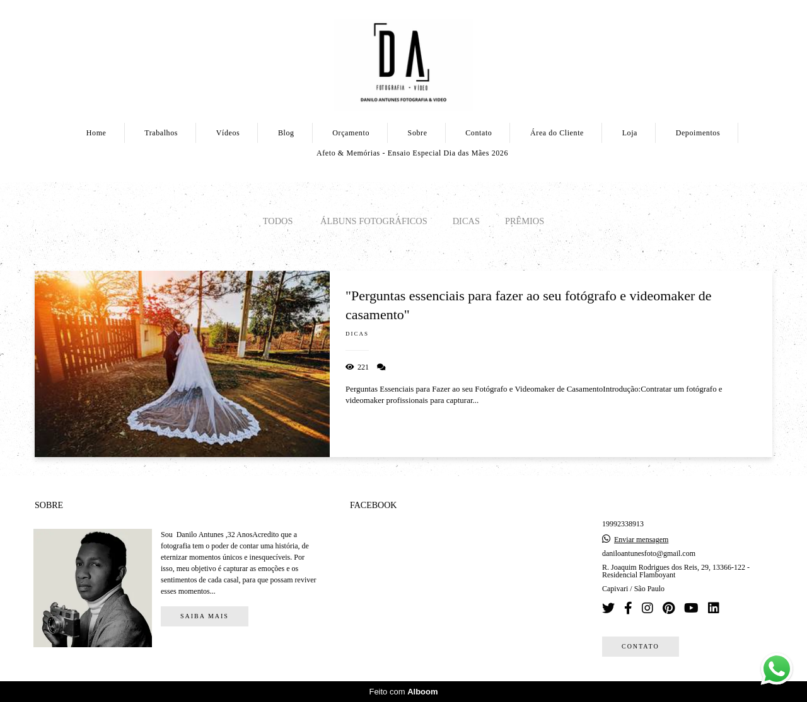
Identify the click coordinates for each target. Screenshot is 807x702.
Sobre (417, 132)
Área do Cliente (557, 132)
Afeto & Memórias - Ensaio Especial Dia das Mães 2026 (412, 153)
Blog (286, 132)
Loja (629, 132)
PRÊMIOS (524, 221)
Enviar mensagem (641, 539)
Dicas (466, 221)
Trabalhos (161, 132)
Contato (478, 132)
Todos (278, 221)
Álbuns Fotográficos (373, 221)
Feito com (403, 691)
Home (96, 132)
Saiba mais (204, 616)
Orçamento (350, 132)
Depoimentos (698, 132)
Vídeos (228, 132)
